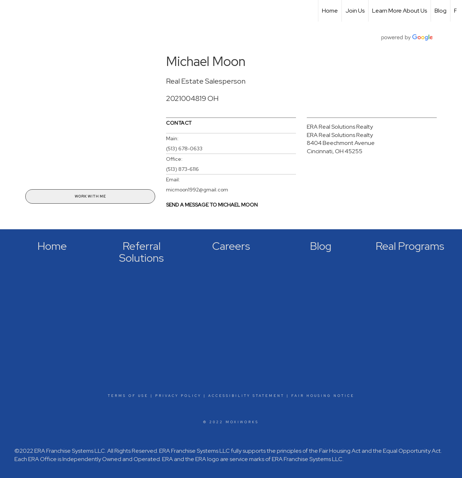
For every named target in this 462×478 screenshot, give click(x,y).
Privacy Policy (178, 396)
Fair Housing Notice (322, 396)
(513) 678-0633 (184, 148)
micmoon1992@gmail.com (197, 189)
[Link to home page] (9, 11)
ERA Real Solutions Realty (340, 126)
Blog (440, 10)
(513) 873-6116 (182, 169)
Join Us (355, 10)
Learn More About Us (399, 10)
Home (330, 10)
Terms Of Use (128, 396)
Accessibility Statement (246, 396)
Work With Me (90, 196)
